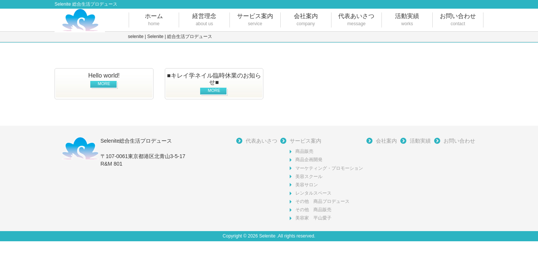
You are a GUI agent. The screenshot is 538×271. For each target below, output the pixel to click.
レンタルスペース (313, 193)
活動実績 (407, 20)
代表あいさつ (356, 20)
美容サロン (306, 184)
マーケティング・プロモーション (329, 168)
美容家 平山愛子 (313, 218)
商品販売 (304, 151)
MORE (104, 83)
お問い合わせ (458, 20)
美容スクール (308, 176)
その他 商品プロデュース (322, 201)
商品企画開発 (308, 159)
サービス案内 (255, 20)
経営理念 (204, 20)
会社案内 (306, 20)
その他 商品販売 (313, 209)
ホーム (154, 20)
